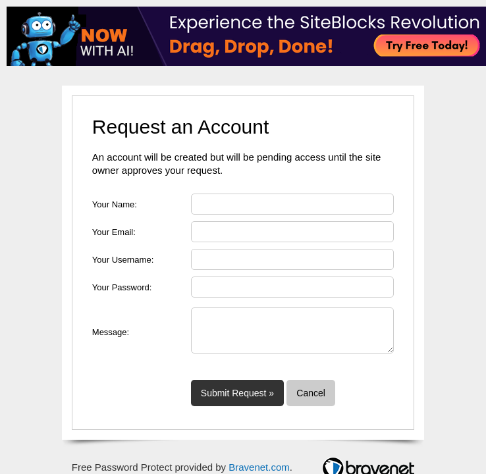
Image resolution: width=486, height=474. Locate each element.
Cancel (310, 393)
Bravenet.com (259, 467)
